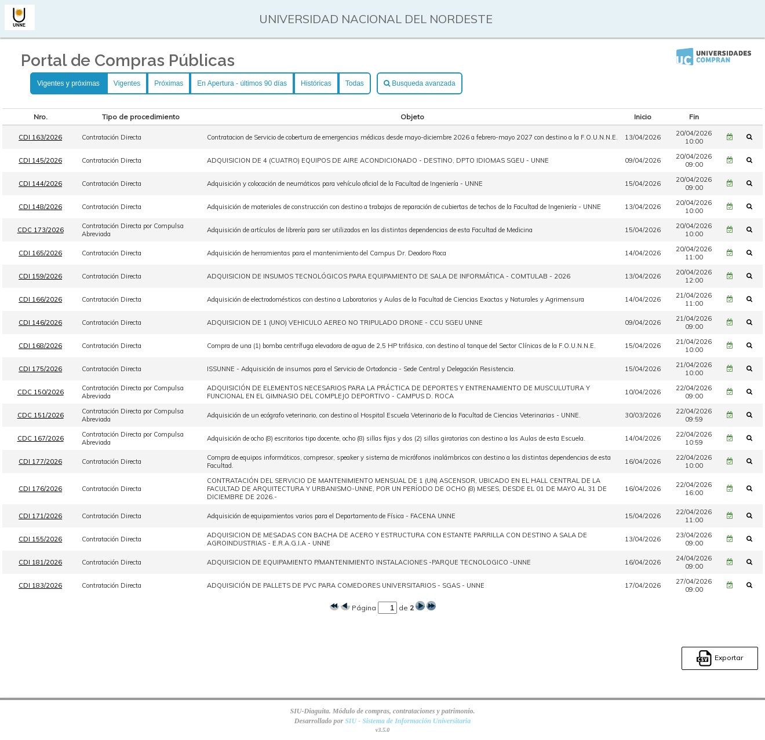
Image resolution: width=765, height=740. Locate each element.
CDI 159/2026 (40, 276)
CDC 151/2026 (40, 415)
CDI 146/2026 (40, 322)
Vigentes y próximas (68, 83)
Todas (354, 83)
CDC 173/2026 (40, 230)
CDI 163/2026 (40, 137)
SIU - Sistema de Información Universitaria (408, 721)
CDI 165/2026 (40, 253)
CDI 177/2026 (40, 461)
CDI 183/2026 (40, 585)
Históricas (316, 83)
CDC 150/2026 (40, 392)
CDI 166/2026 (40, 299)
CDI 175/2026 (40, 369)
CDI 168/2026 (40, 346)
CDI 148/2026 (40, 207)
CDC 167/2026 (40, 438)
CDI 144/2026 (40, 183)
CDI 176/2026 (40, 489)
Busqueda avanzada (420, 83)
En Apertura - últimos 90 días (242, 83)
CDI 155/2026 (40, 539)
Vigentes (127, 83)
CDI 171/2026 (40, 516)
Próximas (168, 83)
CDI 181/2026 (40, 562)
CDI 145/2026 (40, 160)
